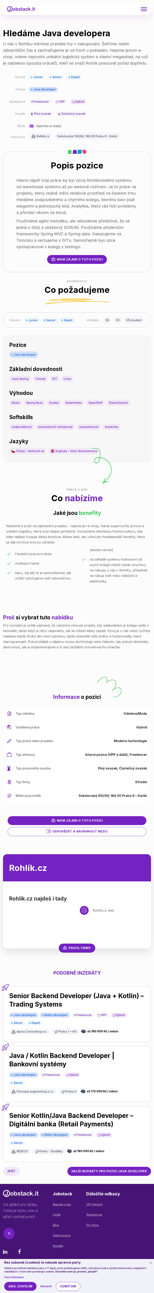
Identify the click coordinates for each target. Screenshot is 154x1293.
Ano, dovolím (20, 1286)
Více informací (14, 1277)
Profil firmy (77, 948)
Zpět (11, 1171)
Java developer (44, 89)
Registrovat (94, 1215)
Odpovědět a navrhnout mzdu (77, 831)
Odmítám (68, 1286)
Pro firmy (92, 1225)
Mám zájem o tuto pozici (77, 259)
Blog (56, 1225)
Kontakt (58, 1246)
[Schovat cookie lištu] (151, 1263)
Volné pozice (62, 1235)
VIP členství (94, 1204)
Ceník (57, 1215)
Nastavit (46, 1286)
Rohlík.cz (42, 136)
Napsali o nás (62, 1204)
